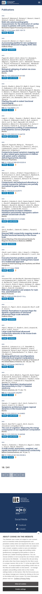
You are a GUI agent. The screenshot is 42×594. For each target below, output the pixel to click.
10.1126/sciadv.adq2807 (12, 393)
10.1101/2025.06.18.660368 (13, 434)
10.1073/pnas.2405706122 (13, 364)
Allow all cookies (20, 584)
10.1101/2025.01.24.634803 (13, 413)
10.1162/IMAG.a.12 (10, 108)
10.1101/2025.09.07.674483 (13, 219)
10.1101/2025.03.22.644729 (13, 134)
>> (23, 475)
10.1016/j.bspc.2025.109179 (13, 30)
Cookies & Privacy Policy (22, 578)
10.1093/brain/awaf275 (12, 191)
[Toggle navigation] (39, 3)
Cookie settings (20, 589)
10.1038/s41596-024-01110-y (14, 296)
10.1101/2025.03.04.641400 (13, 76)
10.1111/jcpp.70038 (10, 268)
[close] (38, 533)
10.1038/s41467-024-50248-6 (14, 455)
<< (3, 475)
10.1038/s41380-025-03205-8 (14, 162)
